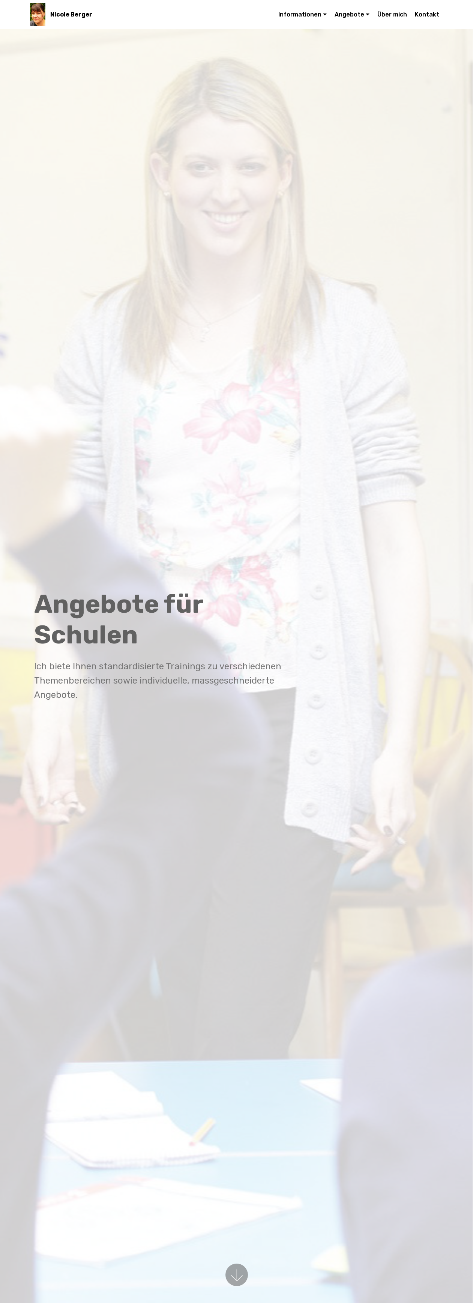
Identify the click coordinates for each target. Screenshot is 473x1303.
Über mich (392, 14)
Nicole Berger (71, 14)
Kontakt (427, 14)
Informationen (299, 14)
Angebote (349, 14)
